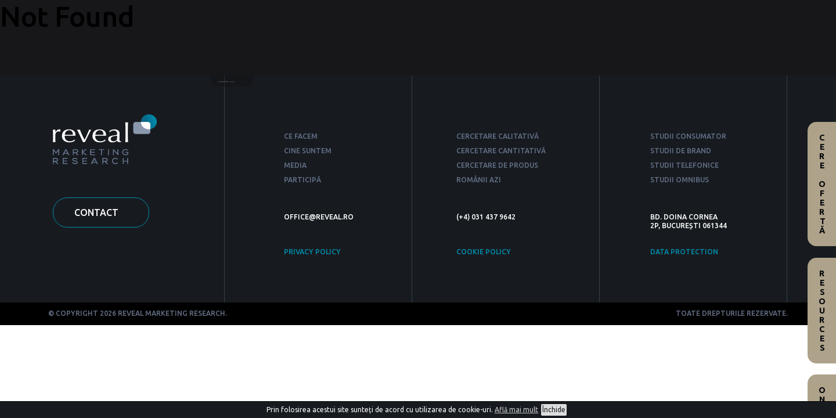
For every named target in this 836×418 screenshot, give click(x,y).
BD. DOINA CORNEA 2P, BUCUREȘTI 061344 (688, 221)
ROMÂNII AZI (478, 179)
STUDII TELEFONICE (684, 165)
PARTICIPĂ (302, 179)
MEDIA (295, 165)
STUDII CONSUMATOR (688, 136)
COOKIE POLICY (483, 251)
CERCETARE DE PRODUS (497, 165)
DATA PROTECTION (684, 251)
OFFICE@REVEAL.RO (319, 217)
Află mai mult (516, 409)
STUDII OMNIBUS (679, 179)
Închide (553, 409)
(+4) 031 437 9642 (486, 217)
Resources (822, 310)
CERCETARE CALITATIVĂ (497, 136)
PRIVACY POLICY (312, 251)
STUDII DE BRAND (680, 150)
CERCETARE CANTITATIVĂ (501, 150)
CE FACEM (301, 136)
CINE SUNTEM (307, 150)
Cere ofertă (822, 184)
